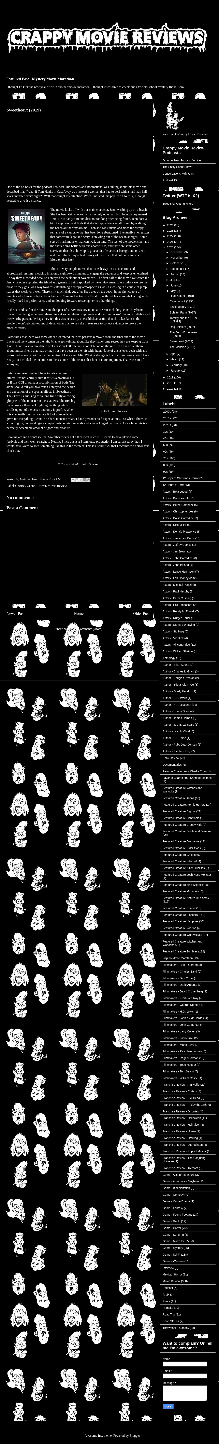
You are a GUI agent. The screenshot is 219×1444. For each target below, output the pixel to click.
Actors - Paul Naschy (176, 591)
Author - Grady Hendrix (177, 691)
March (174, 359)
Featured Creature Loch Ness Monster (187, 874)
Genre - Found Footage (177, 1214)
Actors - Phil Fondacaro (177, 604)
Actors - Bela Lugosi (175, 491)
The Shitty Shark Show (177, 167)
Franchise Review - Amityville (181, 1084)
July (173, 279)
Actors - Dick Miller (174, 524)
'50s (165, 444)
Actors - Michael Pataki (177, 584)
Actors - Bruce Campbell (178, 505)
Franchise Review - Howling (180, 1138)
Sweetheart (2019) (181, 341)
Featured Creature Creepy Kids (182, 824)
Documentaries (172, 764)
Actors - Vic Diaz (173, 638)
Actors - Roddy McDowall (178, 611)
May (173, 291)
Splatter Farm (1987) (183, 312)
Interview (168, 1268)
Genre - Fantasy (173, 1208)
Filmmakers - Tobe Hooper (179, 1064)
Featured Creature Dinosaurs (181, 841)
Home (79, 613)
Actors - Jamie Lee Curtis (178, 538)
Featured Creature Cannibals (181, 818)
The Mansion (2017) (182, 347)
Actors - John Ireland (176, 564)
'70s (165, 458)
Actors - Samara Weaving (179, 624)
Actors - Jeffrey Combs (177, 544)
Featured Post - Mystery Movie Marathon (40, 79)
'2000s (167, 411)
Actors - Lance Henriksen (178, 571)
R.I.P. (166, 1294)
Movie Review (57, 485)
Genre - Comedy (173, 1194)
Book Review (171, 758)
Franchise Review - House (179, 1131)
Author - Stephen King (177, 751)
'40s (165, 438)
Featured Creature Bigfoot (179, 811)
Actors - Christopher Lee (178, 511)
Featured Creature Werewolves (182, 934)
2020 (170, 247)
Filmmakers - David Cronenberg (183, 991)
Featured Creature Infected (180, 861)
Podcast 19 (170, 180)
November (177, 257)
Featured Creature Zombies (180, 951)
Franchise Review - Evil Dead (181, 1098)
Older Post (141, 613)
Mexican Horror (172, 1274)
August (175, 274)
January (175, 370)
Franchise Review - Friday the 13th (185, 1104)
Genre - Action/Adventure (178, 1174)
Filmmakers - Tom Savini (178, 1071)
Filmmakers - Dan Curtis (178, 978)
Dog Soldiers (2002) (182, 327)
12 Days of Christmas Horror (181, 478)
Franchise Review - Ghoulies (181, 1111)
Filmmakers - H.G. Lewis (178, 1011)
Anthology (169, 658)
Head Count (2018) (182, 295)
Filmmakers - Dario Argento (180, 984)
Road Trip (169, 1314)
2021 (170, 241)
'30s (165, 431)
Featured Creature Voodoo (179, 928)
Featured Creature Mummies (181, 891)
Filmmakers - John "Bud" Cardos (183, 1018)
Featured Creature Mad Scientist (183, 884)
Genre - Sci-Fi (171, 1254)
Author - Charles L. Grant (178, 671)
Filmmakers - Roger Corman (181, 1058)
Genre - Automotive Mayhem (181, 1181)
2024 (170, 225)
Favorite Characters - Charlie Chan (185, 771)
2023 (170, 230)
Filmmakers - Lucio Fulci (178, 1038)
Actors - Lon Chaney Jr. (177, 578)
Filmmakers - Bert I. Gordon (180, 964)
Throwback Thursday (176, 1327)
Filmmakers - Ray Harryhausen (182, 1051)
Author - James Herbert (177, 718)
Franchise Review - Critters (180, 1091)
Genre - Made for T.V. (176, 1241)
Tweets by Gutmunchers (178, 203)
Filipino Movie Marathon (178, 958)
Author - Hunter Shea (176, 711)
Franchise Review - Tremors (180, 1168)
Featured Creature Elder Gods (182, 848)
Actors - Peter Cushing (177, 598)
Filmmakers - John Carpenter (181, 1024)
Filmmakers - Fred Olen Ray (180, 998)
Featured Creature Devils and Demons (187, 831)
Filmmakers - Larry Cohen (179, 1031)
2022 (170, 236)
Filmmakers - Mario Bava (178, 1044)
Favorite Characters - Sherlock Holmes (187, 777)
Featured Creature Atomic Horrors (184, 804)
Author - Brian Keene (176, 664)
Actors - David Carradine (178, 518)
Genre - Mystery (173, 1247)
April (173, 354)
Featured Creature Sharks (179, 908)
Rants (166, 1301)
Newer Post (15, 613)
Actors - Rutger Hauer (176, 618)
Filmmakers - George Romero (181, 1004)
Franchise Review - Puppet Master (184, 1151)
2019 (170, 377)
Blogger (135, 1435)
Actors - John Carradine (178, 558)
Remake (168, 1307)
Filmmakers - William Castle (180, 1078)
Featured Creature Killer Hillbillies (184, 868)
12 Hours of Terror (174, 484)
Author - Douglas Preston (178, 678)
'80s (165, 465)
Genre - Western (173, 1261)
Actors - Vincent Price (176, 644)
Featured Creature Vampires (180, 921)
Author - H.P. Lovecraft (177, 704)
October (175, 263)
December (177, 252)
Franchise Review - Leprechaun (183, 1144)
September (177, 268)
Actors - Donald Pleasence (179, 531)
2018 (170, 383)
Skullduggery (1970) (182, 306)
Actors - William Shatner (178, 651)
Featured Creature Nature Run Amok (186, 898)
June (173, 285)
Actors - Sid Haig (173, 631)
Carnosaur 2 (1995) (182, 301)
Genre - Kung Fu (173, 1234)
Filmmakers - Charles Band (180, 971)
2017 (170, 388)
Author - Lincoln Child (176, 731)
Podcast (168, 1287)
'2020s (167, 425)
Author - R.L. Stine (174, 738)
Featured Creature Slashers (180, 915)
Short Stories (171, 1321)
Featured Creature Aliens (178, 798)
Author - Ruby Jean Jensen (180, 744)
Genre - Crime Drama (176, 1201)
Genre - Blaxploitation (176, 1188)
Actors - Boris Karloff (176, 498)
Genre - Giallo (171, 1221)
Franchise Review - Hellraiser (181, 1124)
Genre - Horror (36, 485)
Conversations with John (178, 173)
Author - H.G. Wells (175, 698)
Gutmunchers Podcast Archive (182, 160)
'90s (165, 471)
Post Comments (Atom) (87, 629)
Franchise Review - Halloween (182, 1118)
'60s (165, 451)
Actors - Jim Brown (174, 551)
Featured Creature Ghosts (179, 854)
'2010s (21, 485)
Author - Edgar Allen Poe (178, 684)
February (176, 365)
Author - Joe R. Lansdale (178, 724)
